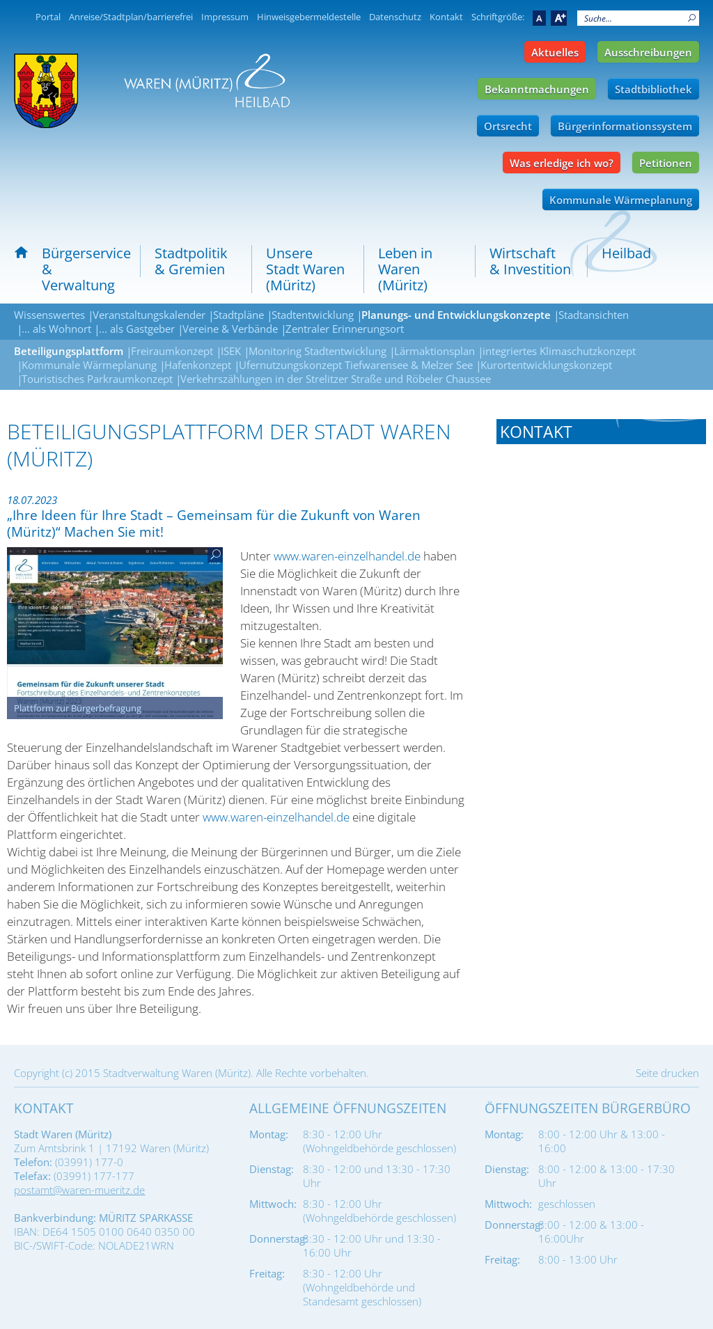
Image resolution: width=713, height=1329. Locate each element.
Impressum (225, 16)
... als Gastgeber (137, 329)
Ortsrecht (508, 126)
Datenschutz (395, 16)
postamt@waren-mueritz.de (79, 1190)
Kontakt (446, 16)
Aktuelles (555, 52)
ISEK (231, 351)
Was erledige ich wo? (561, 163)
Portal (48, 16)
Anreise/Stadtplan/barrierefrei (131, 16)
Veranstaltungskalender (149, 315)
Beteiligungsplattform (68, 351)
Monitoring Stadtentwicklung (317, 351)
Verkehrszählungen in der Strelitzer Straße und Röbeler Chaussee (335, 379)
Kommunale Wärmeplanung (620, 200)
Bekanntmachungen (537, 89)
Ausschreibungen (648, 52)
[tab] (601, 431)
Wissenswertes (49, 315)
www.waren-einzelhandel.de (347, 556)
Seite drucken (667, 1073)
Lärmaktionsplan (434, 351)
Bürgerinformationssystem (625, 126)
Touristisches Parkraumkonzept (97, 379)
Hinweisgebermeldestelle (309, 16)
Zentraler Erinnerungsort (344, 329)
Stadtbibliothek (653, 89)
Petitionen (665, 163)
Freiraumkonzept (172, 351)
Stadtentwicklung (313, 315)
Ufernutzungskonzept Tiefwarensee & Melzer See (356, 365)
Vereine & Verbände (230, 329)
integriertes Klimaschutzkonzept (559, 351)
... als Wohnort (56, 329)
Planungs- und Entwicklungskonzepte (456, 315)
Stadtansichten (593, 315)
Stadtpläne (238, 315)
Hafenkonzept (197, 365)
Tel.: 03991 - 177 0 (542, 477)
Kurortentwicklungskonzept (546, 365)
